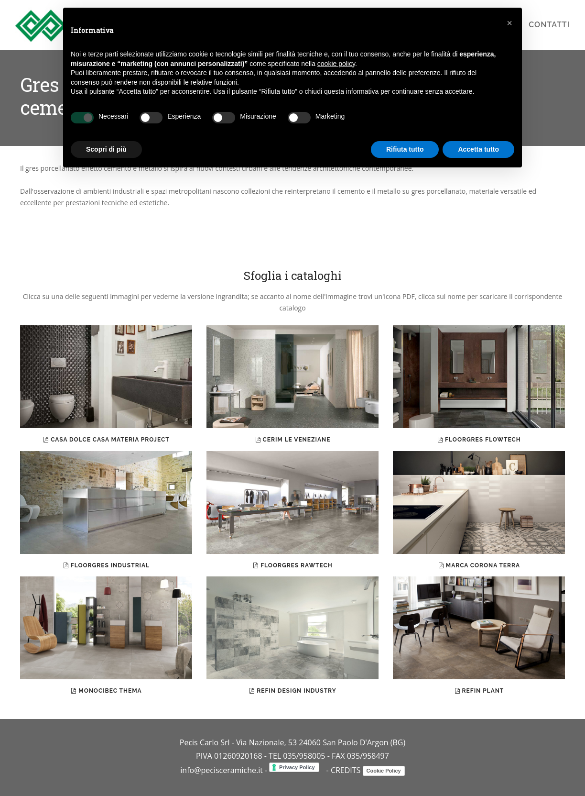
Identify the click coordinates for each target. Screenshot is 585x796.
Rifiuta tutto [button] (405, 149)
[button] (509, 23)
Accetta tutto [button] (478, 149)
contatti (549, 24)
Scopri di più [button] (106, 149)
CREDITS (346, 770)
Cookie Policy (384, 771)
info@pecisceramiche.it (221, 770)
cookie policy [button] (336, 63)
